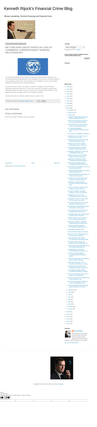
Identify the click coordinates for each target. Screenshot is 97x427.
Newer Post (9, 163)
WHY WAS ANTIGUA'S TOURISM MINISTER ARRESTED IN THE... (77, 148)
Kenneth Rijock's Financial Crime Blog (38, 8)
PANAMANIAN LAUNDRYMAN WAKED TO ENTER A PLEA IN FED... (78, 207)
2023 (68, 94)
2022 (68, 96)
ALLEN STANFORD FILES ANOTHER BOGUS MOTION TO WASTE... (78, 286)
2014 (68, 316)
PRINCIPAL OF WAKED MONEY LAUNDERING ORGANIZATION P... (78, 163)
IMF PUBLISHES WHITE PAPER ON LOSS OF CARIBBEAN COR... (78, 282)
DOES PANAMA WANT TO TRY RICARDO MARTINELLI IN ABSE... (78, 263)
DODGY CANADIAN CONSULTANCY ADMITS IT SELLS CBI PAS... (78, 188)
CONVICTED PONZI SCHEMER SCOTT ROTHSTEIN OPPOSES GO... (79, 246)
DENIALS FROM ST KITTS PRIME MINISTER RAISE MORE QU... (77, 156)
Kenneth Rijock (78, 331)
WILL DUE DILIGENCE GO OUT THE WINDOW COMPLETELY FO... (78, 203)
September (71, 290)
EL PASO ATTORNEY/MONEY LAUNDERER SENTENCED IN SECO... (77, 255)
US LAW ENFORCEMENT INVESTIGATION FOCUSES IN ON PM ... (78, 130)
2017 (68, 108)
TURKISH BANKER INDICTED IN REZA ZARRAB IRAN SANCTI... (78, 171)
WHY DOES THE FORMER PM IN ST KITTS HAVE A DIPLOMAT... (78, 234)
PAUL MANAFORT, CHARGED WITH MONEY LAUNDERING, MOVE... (78, 125)
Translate (76, 49)
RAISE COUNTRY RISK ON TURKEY (78, 232)
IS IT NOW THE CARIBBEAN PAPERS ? (79, 133)
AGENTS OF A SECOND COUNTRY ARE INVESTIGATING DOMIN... (78, 121)
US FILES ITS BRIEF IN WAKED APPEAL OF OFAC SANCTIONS (77, 191)
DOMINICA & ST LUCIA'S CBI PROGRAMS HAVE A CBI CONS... (78, 195)
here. (42, 96)
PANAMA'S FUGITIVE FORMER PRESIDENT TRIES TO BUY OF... (78, 144)
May (69, 299)
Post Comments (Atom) (19, 166)
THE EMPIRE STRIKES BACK (76, 229)
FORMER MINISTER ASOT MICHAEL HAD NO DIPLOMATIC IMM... (78, 140)
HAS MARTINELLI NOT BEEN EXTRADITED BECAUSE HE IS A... (78, 250)
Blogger (61, 384)
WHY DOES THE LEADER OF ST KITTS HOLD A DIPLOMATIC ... (79, 167)
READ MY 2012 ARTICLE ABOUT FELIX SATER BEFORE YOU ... (79, 278)
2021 (68, 98)
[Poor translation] (7, 397)
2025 (68, 89)
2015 (68, 314)
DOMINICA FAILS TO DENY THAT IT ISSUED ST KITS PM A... (78, 136)
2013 (68, 319)
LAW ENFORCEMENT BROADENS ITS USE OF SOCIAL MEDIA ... (78, 175)
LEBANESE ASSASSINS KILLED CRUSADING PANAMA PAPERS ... (78, 159)
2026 (68, 87)
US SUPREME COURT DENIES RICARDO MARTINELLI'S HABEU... (78, 270)
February (70, 306)
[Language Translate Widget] (75, 47)
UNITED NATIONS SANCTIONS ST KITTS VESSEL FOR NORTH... (77, 218)
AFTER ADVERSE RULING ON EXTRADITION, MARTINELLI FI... (78, 226)
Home (33, 163)
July (69, 294)
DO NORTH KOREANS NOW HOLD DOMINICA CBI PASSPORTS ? (77, 179)
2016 (68, 311)
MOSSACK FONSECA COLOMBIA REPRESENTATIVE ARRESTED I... (78, 222)
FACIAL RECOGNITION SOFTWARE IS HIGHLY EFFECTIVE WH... (78, 259)
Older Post (57, 163)
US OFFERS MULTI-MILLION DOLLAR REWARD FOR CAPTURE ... (78, 215)
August (70, 292)
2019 (68, 103)
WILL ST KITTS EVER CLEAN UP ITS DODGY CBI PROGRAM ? (78, 274)
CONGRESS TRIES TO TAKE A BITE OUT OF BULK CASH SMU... (78, 199)
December (71, 110)
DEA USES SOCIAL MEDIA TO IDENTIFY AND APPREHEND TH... (78, 242)
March (70, 304)
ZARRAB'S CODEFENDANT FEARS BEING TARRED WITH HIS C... (78, 117)
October (70, 115)
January (70, 309)
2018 (68, 105)
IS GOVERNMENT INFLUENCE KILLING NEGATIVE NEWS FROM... (78, 238)
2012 (68, 321)
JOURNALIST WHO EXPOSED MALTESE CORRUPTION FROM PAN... (77, 183)
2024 (68, 91)
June (69, 297)
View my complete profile (71, 342)
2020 (68, 101)
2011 (68, 323)
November (71, 112)
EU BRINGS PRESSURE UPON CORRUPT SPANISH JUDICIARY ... (78, 267)
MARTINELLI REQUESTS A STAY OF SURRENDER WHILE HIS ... (78, 152)
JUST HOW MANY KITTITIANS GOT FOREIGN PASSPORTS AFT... (78, 211)
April (69, 301)
